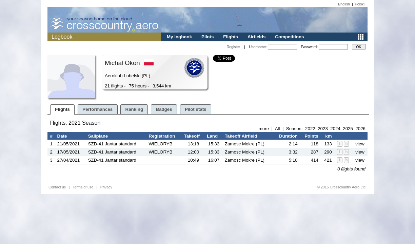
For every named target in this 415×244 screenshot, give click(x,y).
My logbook (179, 36)
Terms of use (83, 187)
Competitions (289, 36)
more (264, 128)
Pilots (207, 36)
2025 (348, 128)
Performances (97, 109)
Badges (164, 109)
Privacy (106, 187)
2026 (360, 128)
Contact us (57, 187)
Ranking (134, 109)
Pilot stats (195, 109)
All (277, 128)
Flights (230, 36)
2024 (335, 128)
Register (233, 47)
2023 (323, 128)
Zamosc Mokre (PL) (244, 143)
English (344, 4)
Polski (359, 4)
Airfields (256, 36)
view (359, 143)
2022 (310, 128)
